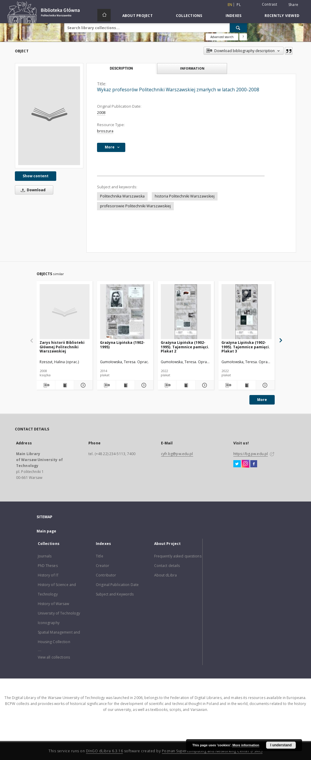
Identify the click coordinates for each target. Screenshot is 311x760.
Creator (102, 565)
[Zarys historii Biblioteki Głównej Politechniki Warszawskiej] (65, 311)
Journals (45, 556)
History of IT (48, 575)
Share (293, 4)
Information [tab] (192, 68)
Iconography (49, 622)
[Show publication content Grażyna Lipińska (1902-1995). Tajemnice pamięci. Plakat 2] (185, 385)
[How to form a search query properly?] (243, 36)
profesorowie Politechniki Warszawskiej (135, 206)
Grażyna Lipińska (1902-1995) (122, 344)
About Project (137, 15)
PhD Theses (48, 565)
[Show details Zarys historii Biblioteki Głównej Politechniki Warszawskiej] (82, 385)
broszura (105, 131)
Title (99, 556)
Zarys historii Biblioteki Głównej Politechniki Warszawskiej (62, 346)
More (262, 399)
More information (245, 745)
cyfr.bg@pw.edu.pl (177, 453)
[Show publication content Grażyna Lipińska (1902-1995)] (125, 385)
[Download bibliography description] (46, 385)
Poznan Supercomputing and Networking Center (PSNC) (212, 750)
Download (32, 190)
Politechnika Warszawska (122, 196)
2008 (101, 112)
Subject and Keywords (115, 594)
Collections (189, 15)
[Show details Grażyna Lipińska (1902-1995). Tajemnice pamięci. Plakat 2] (204, 385)
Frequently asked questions (177, 556)
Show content (36, 175)
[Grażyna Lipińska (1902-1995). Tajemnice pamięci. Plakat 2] (186, 311)
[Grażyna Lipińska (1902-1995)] (125, 311)
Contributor (106, 575)
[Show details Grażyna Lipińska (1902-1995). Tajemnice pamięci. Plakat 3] (264, 385)
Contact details (167, 565)
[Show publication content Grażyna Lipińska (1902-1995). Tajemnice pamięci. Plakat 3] (246, 385)
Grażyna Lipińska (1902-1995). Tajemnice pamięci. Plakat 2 (185, 346)
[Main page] (104, 15)
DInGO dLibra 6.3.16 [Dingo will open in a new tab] (104, 750)
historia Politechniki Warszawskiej (185, 196)
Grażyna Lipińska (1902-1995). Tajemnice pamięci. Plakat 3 (245, 346)
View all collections (54, 657)
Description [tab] (121, 68)
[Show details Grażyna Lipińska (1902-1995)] (143, 385)
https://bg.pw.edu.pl (250, 453)
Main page (47, 531)
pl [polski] (239, 5)
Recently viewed (282, 15)
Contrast (269, 4)
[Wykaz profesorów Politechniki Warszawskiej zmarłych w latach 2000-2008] (49, 115)
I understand (281, 745)
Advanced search (222, 37)
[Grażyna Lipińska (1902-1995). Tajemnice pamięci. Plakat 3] (246, 311)
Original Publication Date (117, 584)
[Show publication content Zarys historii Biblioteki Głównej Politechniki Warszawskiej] (64, 385)
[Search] (238, 27)
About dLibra (165, 575)
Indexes (234, 15)
